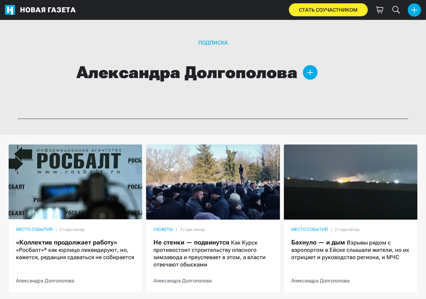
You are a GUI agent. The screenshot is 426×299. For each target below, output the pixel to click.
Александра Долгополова (45, 281)
